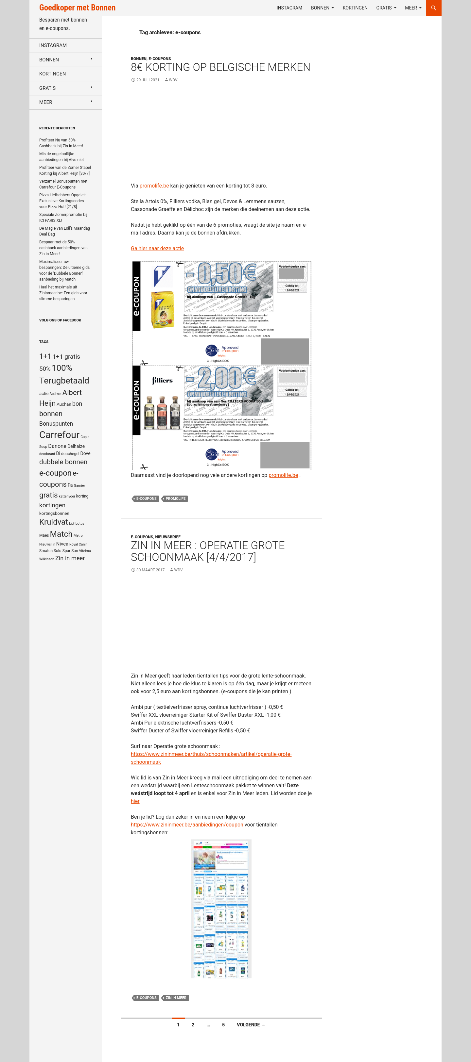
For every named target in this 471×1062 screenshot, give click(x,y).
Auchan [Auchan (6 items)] (64, 404)
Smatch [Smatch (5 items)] (46, 550)
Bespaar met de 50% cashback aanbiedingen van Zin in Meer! (63, 248)
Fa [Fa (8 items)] (70, 485)
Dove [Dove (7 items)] (85, 453)
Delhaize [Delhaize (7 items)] (76, 446)
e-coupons (146, 499)
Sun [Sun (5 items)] (74, 550)
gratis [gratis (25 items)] (48, 495)
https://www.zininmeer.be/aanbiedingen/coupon (187, 825)
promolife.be (154, 186)
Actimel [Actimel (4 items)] (55, 394)
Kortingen (355, 7)
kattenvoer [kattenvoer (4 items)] (67, 496)
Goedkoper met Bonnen (77, 7)
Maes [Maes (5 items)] (44, 535)
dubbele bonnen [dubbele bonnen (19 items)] (63, 462)
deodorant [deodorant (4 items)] (47, 454)
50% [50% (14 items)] (45, 368)
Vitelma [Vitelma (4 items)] (85, 551)
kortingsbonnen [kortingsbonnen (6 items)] (54, 513)
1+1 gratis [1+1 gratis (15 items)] (66, 356)
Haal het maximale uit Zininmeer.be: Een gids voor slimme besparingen (63, 293)
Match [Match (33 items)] (61, 534)
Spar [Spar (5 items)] (66, 550)
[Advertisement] (221, 136)
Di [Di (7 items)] (58, 453)
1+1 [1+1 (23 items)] (45, 356)
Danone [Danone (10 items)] (57, 446)
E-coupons (159, 59)
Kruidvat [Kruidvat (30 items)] (53, 522)
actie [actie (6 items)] (44, 393)
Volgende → (251, 1024)
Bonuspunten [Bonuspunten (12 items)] (56, 423)
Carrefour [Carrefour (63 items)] (59, 434)
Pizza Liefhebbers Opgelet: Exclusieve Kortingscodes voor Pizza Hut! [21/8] (62, 201)
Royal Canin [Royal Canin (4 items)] (78, 544)
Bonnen (320, 7)
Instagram (290, 7)
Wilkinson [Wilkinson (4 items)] (46, 559)
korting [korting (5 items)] (82, 496)
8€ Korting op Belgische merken (220, 67)
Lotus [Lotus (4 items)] (80, 523)
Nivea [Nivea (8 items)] (62, 544)
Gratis (384, 7)
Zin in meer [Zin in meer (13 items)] (70, 558)
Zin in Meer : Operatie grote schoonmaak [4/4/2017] (208, 551)
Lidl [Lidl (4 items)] (72, 523)
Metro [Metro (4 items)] (78, 535)
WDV (173, 80)
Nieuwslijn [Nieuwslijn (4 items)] (47, 544)
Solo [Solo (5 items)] (57, 550)
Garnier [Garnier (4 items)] (79, 485)
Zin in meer (176, 998)
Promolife (175, 499)
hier (135, 801)
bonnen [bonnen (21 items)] (50, 414)
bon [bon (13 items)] (77, 403)
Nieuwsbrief (168, 537)
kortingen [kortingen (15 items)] (52, 505)
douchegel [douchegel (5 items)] (70, 453)
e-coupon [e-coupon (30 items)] (55, 473)
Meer (411, 7)
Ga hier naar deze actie (157, 248)
